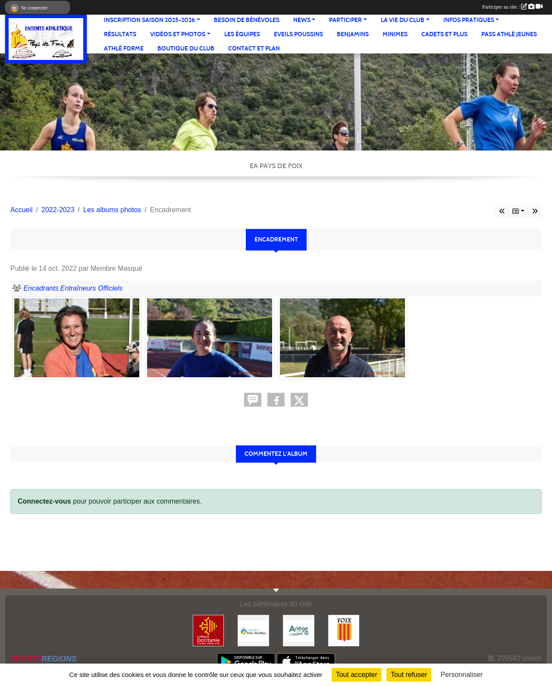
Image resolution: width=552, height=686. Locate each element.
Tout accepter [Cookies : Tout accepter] (356, 674)
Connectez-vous (44, 501)
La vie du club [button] (402, 20)
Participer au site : (512, 7)
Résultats (120, 34)
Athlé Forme (124, 48)
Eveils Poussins (298, 34)
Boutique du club (185, 48)
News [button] (301, 20)
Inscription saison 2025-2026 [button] (149, 20)
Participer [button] (345, 20)
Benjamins (353, 34)
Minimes (395, 34)
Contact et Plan (254, 48)
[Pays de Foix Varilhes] (253, 630)
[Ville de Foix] (344, 630)
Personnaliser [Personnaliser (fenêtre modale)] (462, 674)
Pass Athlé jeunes (509, 34)
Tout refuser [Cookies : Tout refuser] (409, 674)
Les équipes (242, 34)
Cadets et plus (444, 34)
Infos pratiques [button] (468, 20)
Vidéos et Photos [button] (177, 34)
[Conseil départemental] (298, 630)
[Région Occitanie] (208, 630)
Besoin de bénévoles (246, 20)
